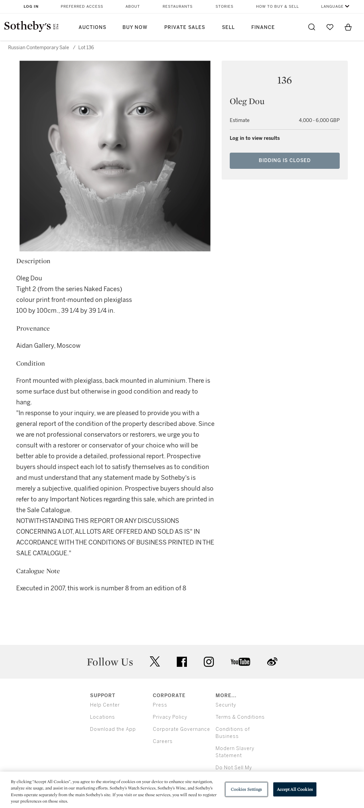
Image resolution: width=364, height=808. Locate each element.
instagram (209, 662)
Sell (228, 27)
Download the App (113, 729)
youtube (240, 662)
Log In (31, 6)
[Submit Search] (311, 27)
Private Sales (184, 27)
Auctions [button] (92, 27)
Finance (263, 27)
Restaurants (178, 6)
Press (160, 705)
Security (226, 705)
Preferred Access (82, 6)
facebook (182, 662)
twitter (155, 661)
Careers (163, 741)
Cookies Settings (246, 789)
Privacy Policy (170, 717)
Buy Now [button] (134, 27)
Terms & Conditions (240, 717)
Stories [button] (224, 6)
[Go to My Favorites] (330, 27)
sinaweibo (272, 661)
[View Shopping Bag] (348, 27)
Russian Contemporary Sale (38, 48)
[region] (182, 790)
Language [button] (332, 6)
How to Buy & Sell (277, 6)
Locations (102, 717)
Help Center (105, 705)
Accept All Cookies (295, 789)
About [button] (132, 6)
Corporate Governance (181, 729)
